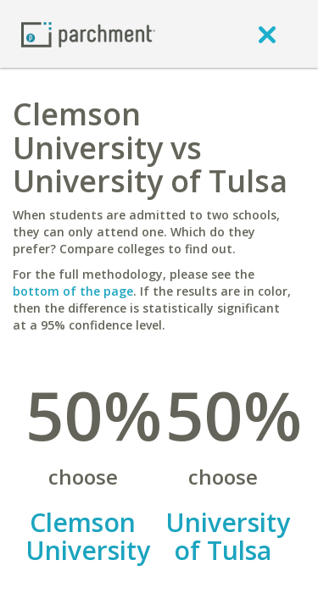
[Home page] (88, 33)
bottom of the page (73, 291)
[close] (267, 34)
